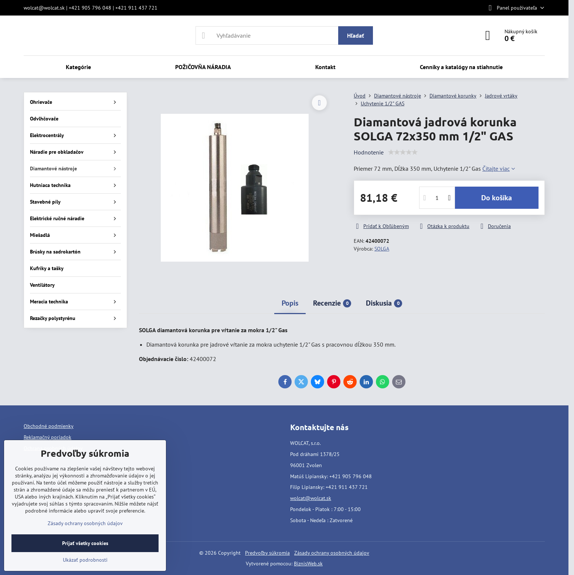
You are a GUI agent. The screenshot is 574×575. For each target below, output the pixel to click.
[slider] (403, 152)
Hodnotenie (369, 152)
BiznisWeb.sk (308, 563)
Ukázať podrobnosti (85, 560)
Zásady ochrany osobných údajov (331, 553)
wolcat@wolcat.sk (310, 498)
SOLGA (381, 248)
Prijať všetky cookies (85, 543)
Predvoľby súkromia (267, 553)
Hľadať (355, 35)
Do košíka (496, 198)
